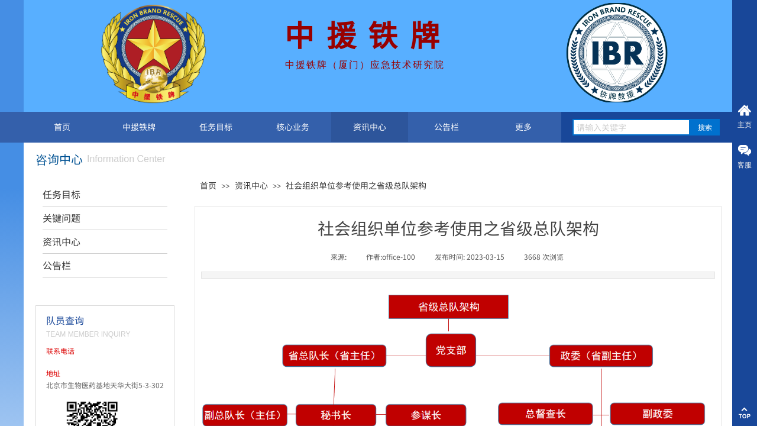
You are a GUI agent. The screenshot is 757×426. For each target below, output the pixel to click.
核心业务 (292, 127)
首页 (62, 127)
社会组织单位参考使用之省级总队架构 (356, 185)
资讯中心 (369, 127)
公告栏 (446, 127)
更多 (523, 127)
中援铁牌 (139, 127)
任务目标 (215, 127)
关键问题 (61, 218)
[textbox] (631, 127)
